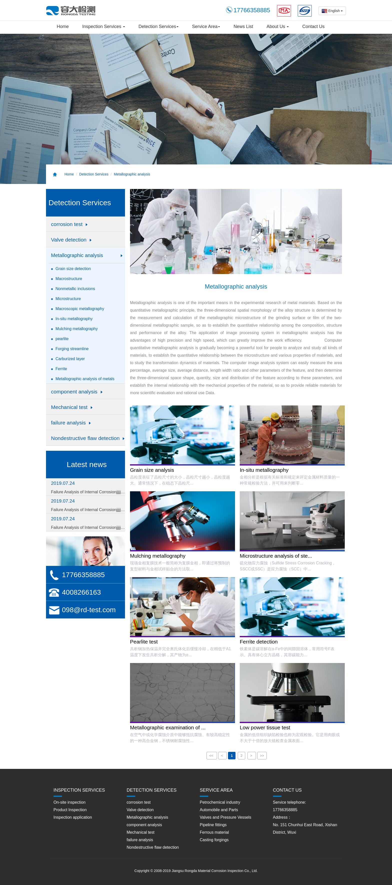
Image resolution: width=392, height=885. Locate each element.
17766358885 (76, 575)
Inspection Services (103, 26)
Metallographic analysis (132, 174)
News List (243, 26)
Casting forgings (214, 840)
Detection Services (158, 26)
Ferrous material (214, 832)
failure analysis (140, 840)
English (332, 11)
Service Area (206, 26)
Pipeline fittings (213, 825)
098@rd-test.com (82, 610)
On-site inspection (70, 802)
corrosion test (139, 802)
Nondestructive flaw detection (153, 847)
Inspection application (73, 817)
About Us (277, 26)
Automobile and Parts (219, 810)
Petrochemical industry (220, 802)
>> (262, 756)
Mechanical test (140, 832)
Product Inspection (70, 810)
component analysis (144, 825)
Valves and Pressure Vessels (225, 817)
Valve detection (140, 810)
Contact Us (313, 26)
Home (63, 26)
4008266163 (74, 592)
